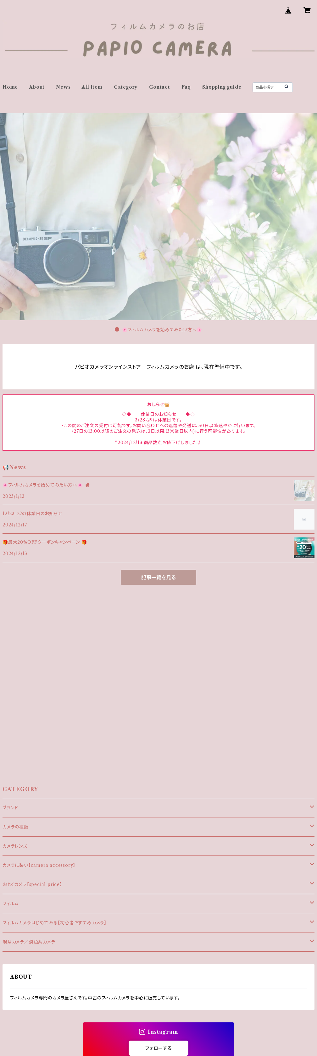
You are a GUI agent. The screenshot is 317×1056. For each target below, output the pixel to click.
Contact (159, 87)
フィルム (11, 903)
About (37, 87)
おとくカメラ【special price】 (32, 884)
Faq (186, 87)
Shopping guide (221, 87)
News (63, 87)
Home (10, 87)
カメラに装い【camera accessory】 (39, 865)
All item (92, 87)
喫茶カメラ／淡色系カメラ (29, 942)
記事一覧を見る (158, 577)
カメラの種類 (16, 827)
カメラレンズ (15, 846)
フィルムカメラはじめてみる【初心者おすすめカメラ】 (55, 923)
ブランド (10, 808)
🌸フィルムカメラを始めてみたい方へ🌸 (158, 330)
